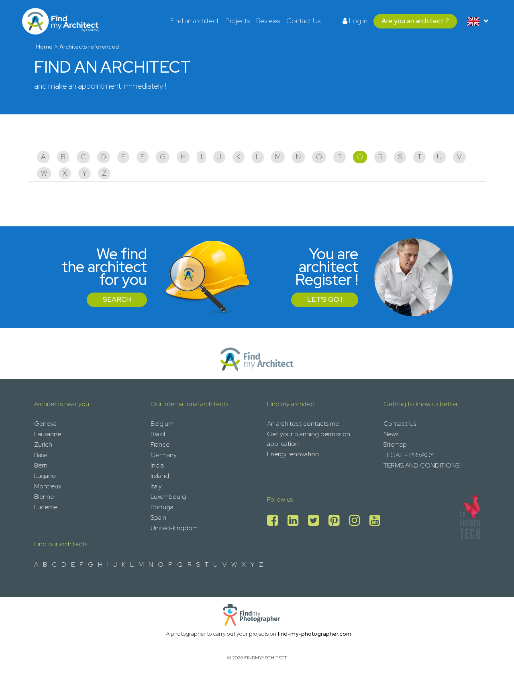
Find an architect (194, 20)
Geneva (45, 423)
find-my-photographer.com (314, 633)
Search (117, 299)
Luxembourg (168, 496)
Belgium (162, 423)
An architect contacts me (303, 423)
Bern (40, 465)
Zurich (43, 444)
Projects (237, 20)
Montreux (47, 486)
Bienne (44, 496)
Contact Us (303, 20)
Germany (164, 455)
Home (44, 46)
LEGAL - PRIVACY (408, 455)
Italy (156, 486)
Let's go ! (324, 299)
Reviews (268, 20)
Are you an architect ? (415, 20)
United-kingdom (174, 528)
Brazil (158, 434)
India (157, 465)
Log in (355, 20)
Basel (41, 455)
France (160, 444)
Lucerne (45, 507)
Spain (158, 517)
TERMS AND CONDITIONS (421, 465)
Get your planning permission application (308, 439)
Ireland (160, 476)
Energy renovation (293, 454)
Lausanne (47, 434)
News (390, 434)
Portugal (163, 507)
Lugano (45, 476)
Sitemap (395, 444)
